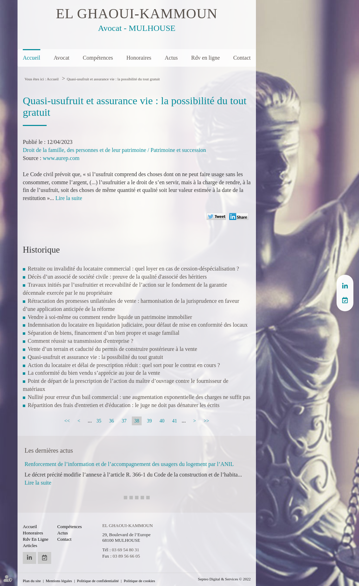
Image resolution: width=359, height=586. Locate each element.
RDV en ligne (345, 300)
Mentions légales (59, 581)
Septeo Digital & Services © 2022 (224, 579)
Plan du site (32, 581)
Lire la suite (68, 198)
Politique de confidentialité (98, 581)
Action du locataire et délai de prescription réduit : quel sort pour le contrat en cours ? (124, 365)
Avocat (61, 58)
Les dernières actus (49, 450)
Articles (30, 545)
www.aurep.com (61, 158)
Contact (242, 58)
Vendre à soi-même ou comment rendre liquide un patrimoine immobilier (110, 317)
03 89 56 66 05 (126, 556)
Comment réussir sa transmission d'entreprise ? (80, 341)
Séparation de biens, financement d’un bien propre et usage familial (104, 333)
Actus (171, 58)
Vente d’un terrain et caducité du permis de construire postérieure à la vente (112, 349)
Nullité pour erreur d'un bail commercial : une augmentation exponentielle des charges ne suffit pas (139, 397)
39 (149, 421)
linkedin (345, 286)
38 (136, 421)
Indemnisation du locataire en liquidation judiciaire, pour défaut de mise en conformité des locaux (138, 325)
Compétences (98, 58)
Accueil (31, 58)
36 (111, 421)
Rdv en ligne (205, 58)
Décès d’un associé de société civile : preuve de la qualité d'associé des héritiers (117, 277)
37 (124, 421)
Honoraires (138, 58)
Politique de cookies (139, 581)
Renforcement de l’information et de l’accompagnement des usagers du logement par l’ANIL (129, 464)
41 (174, 421)
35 (98, 421)
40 (162, 421)
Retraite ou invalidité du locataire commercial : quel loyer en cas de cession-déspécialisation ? (133, 269)
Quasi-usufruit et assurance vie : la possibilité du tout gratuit (113, 79)
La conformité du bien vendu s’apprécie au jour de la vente (94, 373)
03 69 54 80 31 (125, 549)
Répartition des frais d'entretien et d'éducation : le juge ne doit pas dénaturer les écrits (123, 405)
